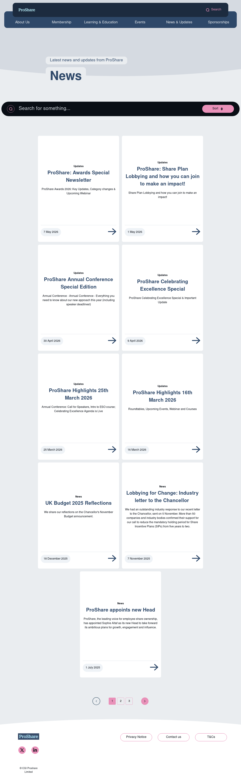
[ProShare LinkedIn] (35, 750)
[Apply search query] (10, 109)
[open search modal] (213, 10)
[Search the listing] (67, 108)
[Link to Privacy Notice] (136, 737)
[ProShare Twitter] (22, 750)
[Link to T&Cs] (211, 737)
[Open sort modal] (218, 109)
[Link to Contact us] (173, 737)
